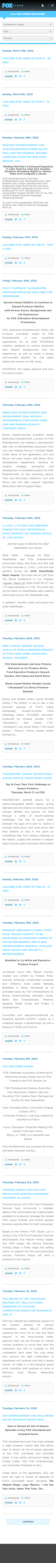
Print (26, 71)
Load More (28, 1521)
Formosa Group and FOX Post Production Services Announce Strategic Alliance (25, 1193)
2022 (27, 31)
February (27, 38)
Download (12, 71)
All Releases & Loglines (27, 24)
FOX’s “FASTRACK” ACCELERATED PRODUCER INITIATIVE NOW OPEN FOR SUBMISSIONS (27, 292)
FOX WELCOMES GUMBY (17, 1066)
